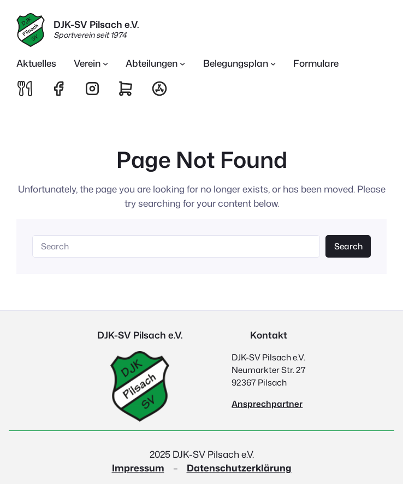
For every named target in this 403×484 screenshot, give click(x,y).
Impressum (138, 467)
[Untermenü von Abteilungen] (156, 63)
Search (348, 246)
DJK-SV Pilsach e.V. (96, 24)
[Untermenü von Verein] (91, 63)
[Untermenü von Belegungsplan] (239, 63)
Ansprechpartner (267, 404)
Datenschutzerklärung (239, 467)
